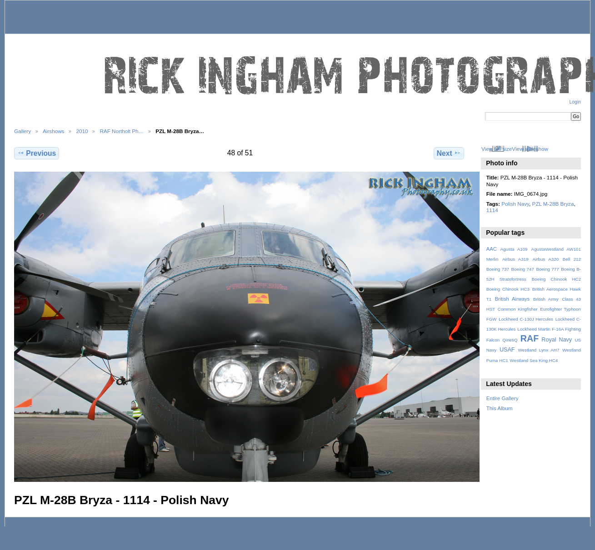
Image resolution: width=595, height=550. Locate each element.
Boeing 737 (497, 269)
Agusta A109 (514, 249)
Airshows (53, 131)
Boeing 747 (522, 269)
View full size (496, 149)
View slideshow (530, 149)
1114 (492, 210)
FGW (491, 319)
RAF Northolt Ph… (122, 131)
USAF (507, 350)
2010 (82, 131)
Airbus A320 (545, 259)
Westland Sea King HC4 (534, 360)
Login (575, 101)
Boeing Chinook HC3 (508, 289)
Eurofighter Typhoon (560, 309)
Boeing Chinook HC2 (556, 279)
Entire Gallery (502, 398)
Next (449, 153)
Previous (36, 153)
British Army (546, 299)
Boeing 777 (547, 269)
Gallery (22, 131)
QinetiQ (509, 339)
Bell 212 (572, 259)
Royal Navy (556, 340)
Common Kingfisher (518, 309)
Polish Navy (515, 204)
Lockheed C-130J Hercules (526, 319)
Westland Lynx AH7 (538, 349)
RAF (529, 338)
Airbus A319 (515, 259)
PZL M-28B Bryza (553, 204)
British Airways (512, 299)
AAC (491, 249)
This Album (499, 408)
